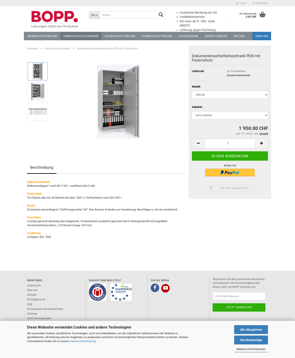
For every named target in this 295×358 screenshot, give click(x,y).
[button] (198, 143)
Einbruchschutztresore (81, 36)
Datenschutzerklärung (83, 341)
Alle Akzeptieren (251, 329)
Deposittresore (216, 36)
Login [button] (241, 3)
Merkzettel (260, 3)
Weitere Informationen (251, 349)
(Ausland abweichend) (238, 75)
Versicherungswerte (39, 318)
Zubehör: (197, 107)
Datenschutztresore (120, 36)
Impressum (34, 285)
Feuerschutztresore (42, 36)
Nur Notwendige (251, 340)
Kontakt (31, 294)
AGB (29, 304)
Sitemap (32, 313)
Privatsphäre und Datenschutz (45, 309)
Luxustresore (188, 36)
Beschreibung (41, 167)
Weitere (239, 36)
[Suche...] (94, 15)
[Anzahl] (230, 143)
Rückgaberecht (36, 299)
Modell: (196, 86)
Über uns (261, 36)
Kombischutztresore (157, 36)
